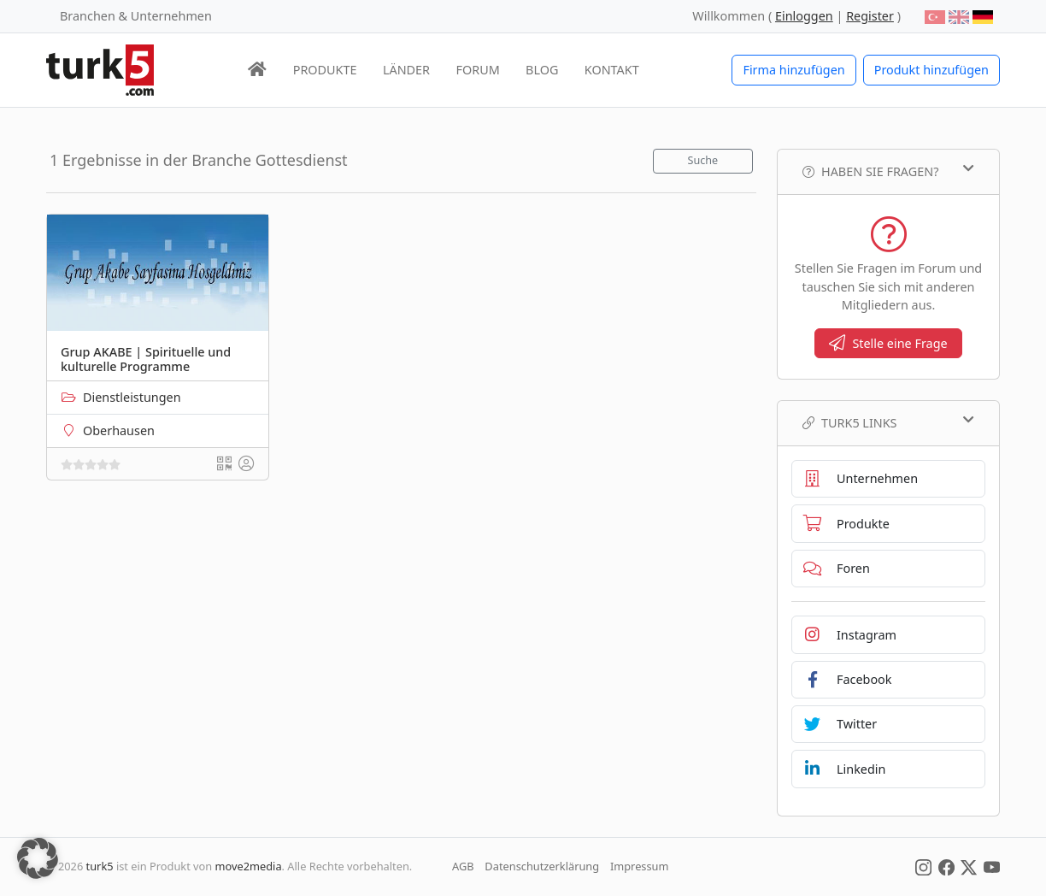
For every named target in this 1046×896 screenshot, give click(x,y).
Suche (703, 160)
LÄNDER (406, 70)
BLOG (542, 70)
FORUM (477, 70)
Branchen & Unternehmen (136, 16)
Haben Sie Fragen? (888, 171)
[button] (37, 858)
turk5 (100, 866)
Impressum (639, 866)
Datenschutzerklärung (542, 866)
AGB (463, 866)
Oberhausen (119, 430)
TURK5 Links (888, 422)
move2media (248, 866)
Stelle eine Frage (888, 343)
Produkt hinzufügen (931, 70)
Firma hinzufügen (793, 70)
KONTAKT (612, 70)
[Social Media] (923, 866)
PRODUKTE (325, 70)
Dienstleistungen (132, 397)
